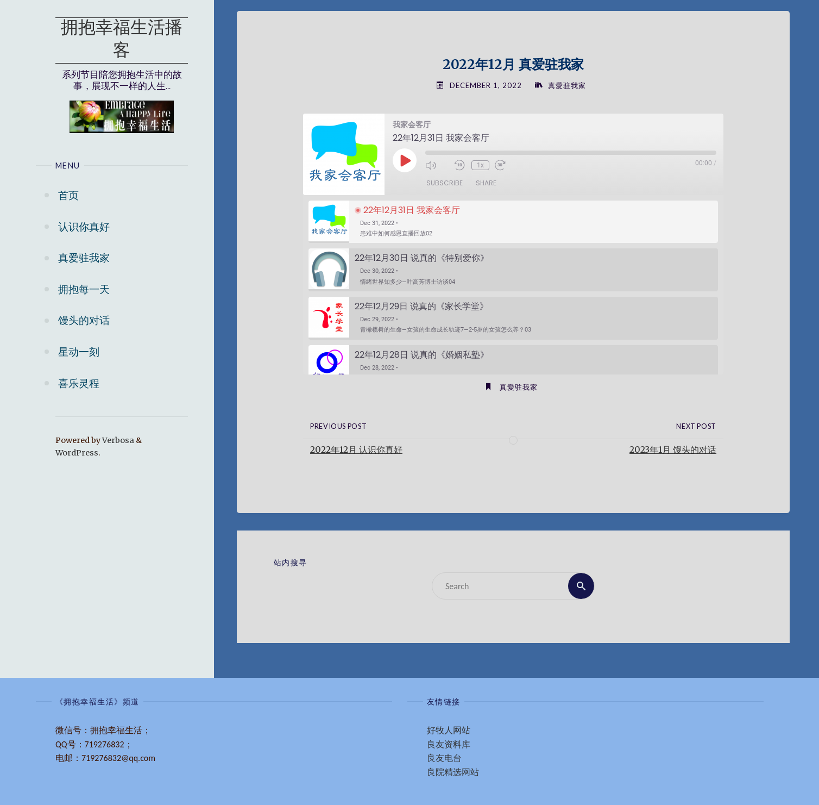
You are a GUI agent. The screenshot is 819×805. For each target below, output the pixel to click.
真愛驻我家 (567, 85)
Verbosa (117, 440)
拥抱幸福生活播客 (121, 40)
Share (486, 183)
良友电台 (444, 758)
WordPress (76, 453)
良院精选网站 (453, 772)
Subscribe (444, 183)
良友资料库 (448, 744)
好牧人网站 (448, 730)
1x (480, 165)
